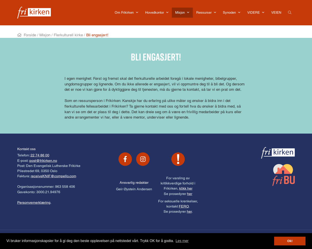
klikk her (185, 188)
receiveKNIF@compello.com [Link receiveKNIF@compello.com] (53, 176)
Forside (30, 35)
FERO (184, 206)
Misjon (44, 35)
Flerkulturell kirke (68, 35)
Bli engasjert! (97, 35)
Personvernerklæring (33, 202)
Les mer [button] (182, 241)
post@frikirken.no (43, 160)
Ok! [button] (290, 241)
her (189, 194)
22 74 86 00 (39, 155)
